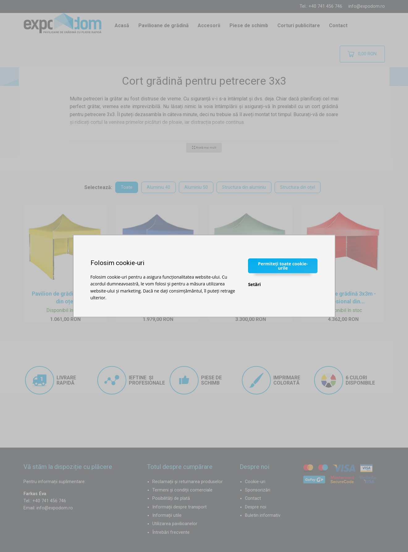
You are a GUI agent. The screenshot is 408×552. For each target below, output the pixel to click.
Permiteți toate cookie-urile (283, 265)
